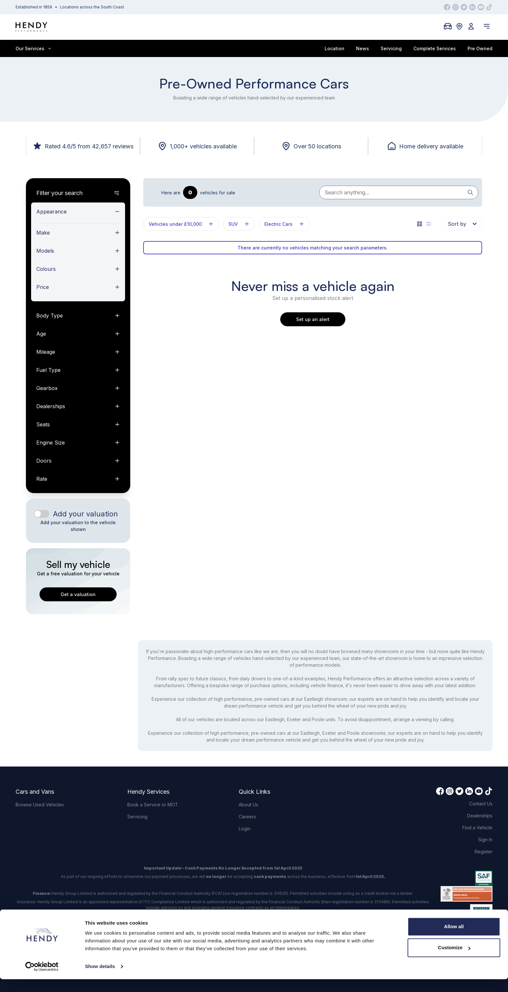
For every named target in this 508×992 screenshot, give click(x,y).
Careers (247, 816)
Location (334, 48)
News (362, 48)
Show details (100, 979)
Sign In (485, 839)
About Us (248, 804)
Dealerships (479, 815)
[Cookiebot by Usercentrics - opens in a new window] (42, 979)
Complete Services (434, 48)
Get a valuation (78, 594)
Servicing (391, 48)
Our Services (33, 48)
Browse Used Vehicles (40, 804)
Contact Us (480, 803)
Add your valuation (85, 514)
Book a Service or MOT (152, 804)
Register (483, 851)
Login (244, 828)
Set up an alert (312, 319)
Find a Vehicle (477, 827)
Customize (454, 960)
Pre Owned (480, 48)
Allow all (454, 939)
